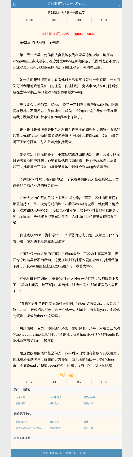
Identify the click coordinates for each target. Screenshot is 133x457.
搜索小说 (71, 453)
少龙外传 (20, 397)
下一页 (104, 19)
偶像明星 (20, 403)
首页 (45, 453)
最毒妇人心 (22, 421)
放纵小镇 (54, 421)
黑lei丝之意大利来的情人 (29, 427)
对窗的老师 (56, 427)
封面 (79, 19)
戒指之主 (54, 403)
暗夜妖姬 (88, 403)
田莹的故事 (89, 397)
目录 (54, 19)
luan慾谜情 (55, 397)
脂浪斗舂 (88, 427)
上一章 (29, 19)
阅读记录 (57, 453)
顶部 (83, 453)
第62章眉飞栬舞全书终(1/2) (66, 4)
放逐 (85, 421)
